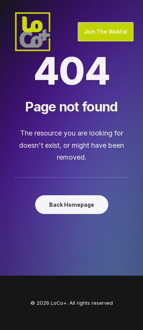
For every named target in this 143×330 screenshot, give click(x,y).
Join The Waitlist (105, 31)
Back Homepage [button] (71, 204)
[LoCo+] (33, 31)
